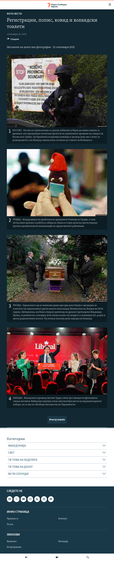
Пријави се (12, 518)
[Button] (13, 40)
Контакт (62, 518)
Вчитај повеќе (57, 419)
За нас (10, 524)
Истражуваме (14, 547)
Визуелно (12, 541)
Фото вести (14, 14)
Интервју (63, 541)
